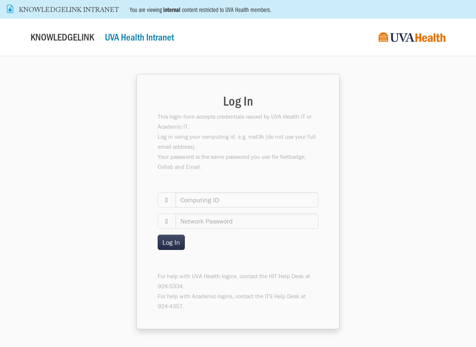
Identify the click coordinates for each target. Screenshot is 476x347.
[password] (247, 221)
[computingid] (247, 200)
